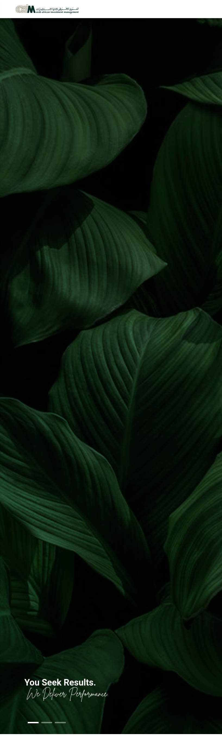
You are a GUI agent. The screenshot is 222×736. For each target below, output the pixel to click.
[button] (33, 722)
